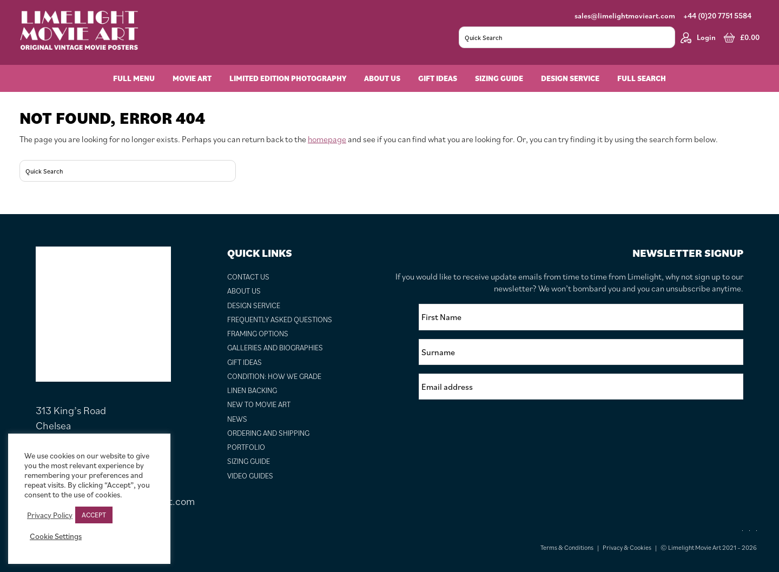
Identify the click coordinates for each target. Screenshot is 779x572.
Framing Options (257, 333)
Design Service (253, 305)
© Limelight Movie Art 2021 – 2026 (709, 547)
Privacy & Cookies (627, 547)
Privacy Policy (49, 515)
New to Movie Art (259, 404)
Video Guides (250, 476)
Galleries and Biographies (275, 347)
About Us (244, 291)
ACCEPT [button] (94, 515)
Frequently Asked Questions (279, 319)
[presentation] (501, 429)
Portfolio (246, 447)
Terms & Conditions (566, 547)
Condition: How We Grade (274, 376)
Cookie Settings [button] (56, 536)
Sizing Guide (248, 461)
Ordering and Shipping (268, 433)
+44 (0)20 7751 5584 (717, 16)
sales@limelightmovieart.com (625, 16)
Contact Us (248, 277)
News (237, 419)
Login (698, 37)
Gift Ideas (244, 362)
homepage (327, 139)
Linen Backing (252, 390)
